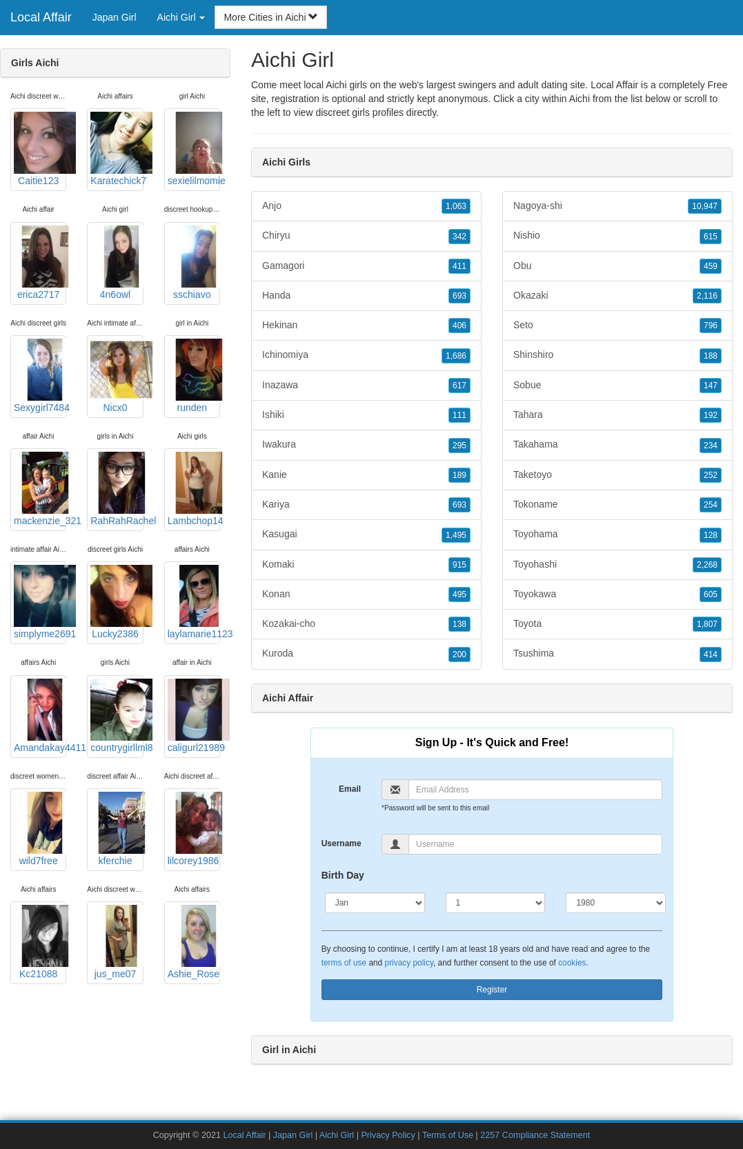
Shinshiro (617, 355)
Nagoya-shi (617, 206)
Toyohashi (617, 564)
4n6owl (116, 263)
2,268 (707, 565)
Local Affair (41, 17)
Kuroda (366, 653)
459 (710, 266)
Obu (617, 266)
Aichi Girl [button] (181, 17)
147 (710, 385)
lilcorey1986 (194, 829)
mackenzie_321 (40, 489)
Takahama (617, 444)
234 (710, 445)
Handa (366, 295)
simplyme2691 (40, 602)
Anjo (366, 206)
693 (459, 296)
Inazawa (366, 385)
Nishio (617, 235)
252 (710, 475)
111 (459, 415)
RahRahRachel (116, 489)
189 (459, 475)
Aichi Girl (336, 1135)
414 (710, 654)
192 (710, 415)
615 (710, 236)
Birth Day (342, 875)
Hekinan (366, 325)
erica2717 (40, 263)
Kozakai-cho (366, 624)
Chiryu (366, 235)
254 (710, 505)
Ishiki (366, 415)
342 (459, 236)
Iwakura (366, 444)
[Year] (616, 902)
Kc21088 (40, 942)
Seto (617, 325)
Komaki (366, 564)
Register (492, 990)
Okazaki (617, 295)
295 (459, 445)
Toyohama (617, 534)
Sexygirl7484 (40, 376)
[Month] (375, 902)
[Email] (535, 789)
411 (459, 266)
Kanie (366, 475)
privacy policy (409, 963)
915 (459, 565)
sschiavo (194, 263)
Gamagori (366, 266)
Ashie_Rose (194, 942)
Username (341, 843)
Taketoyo (617, 475)
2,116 (707, 296)
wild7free (40, 829)
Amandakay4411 (40, 716)
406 (459, 325)
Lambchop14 (194, 489)
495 (459, 594)
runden (194, 376)
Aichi (579, 98)
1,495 (456, 535)
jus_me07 (116, 942)
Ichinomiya (366, 355)
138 (459, 624)
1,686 (456, 356)
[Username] (535, 844)
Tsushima (617, 653)
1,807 (707, 624)
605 (710, 594)
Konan (366, 594)
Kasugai (366, 534)
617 (459, 385)
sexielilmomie (194, 149)
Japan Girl (114, 17)
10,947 (704, 206)
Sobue (617, 385)
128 (710, 535)
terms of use (343, 963)
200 (459, 654)
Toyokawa (617, 594)
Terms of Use (447, 1135)
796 (710, 325)
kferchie (116, 829)
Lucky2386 (116, 602)
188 (710, 356)
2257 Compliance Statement (535, 1135)
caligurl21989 (194, 716)
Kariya (366, 504)
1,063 (456, 206)
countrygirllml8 (116, 716)
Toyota (617, 624)
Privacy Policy (388, 1135)
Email (350, 789)
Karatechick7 (116, 149)
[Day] (496, 902)
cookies (572, 963)
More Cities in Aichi (271, 17)
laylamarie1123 (194, 602)
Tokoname (617, 504)
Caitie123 (40, 149)
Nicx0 (116, 376)
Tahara (617, 415)
